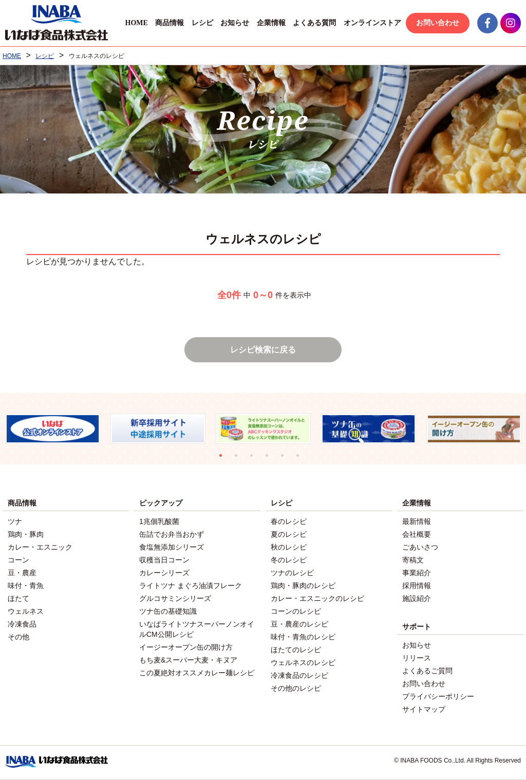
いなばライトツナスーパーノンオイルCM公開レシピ (196, 629)
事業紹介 (416, 573)
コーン (18, 560)
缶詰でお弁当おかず (171, 534)
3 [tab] (255, 459)
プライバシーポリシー (438, 696)
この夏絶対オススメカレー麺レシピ (196, 673)
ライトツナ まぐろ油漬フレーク (190, 585)
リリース (416, 658)
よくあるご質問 (427, 671)
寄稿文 (413, 560)
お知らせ (234, 23)
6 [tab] (301, 459)
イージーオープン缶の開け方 (186, 647)
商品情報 (169, 23)
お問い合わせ (437, 23)
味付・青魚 (26, 585)
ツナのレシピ (292, 573)
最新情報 (416, 521)
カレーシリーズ (164, 573)
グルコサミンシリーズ (175, 598)
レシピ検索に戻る (263, 349)
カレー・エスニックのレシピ (317, 598)
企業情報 (271, 23)
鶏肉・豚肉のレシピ (303, 585)
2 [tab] (240, 459)
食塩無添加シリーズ (171, 547)
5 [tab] (286, 459)
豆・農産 (22, 573)
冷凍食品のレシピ (299, 675)
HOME (136, 23)
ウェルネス (26, 611)
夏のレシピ (289, 534)
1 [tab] (224, 459)
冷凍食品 (22, 624)
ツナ (15, 521)
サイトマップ (423, 709)
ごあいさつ (420, 547)
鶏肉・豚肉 (26, 534)
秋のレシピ (289, 547)
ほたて (18, 598)
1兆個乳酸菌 (159, 521)
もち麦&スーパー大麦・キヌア (188, 660)
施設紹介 (416, 598)
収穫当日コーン (164, 560)
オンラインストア (372, 23)
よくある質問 (314, 23)
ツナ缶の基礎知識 (168, 611)
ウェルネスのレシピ (303, 662)
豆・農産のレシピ (299, 624)
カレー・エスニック (40, 547)
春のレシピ (289, 521)
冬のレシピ (289, 560)
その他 (18, 637)
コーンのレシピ (296, 611)
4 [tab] (271, 459)
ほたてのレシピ (296, 650)
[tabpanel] (52, 429)
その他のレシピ (296, 688)
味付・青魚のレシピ (303, 637)
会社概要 (416, 534)
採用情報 (416, 585)
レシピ (202, 23)
